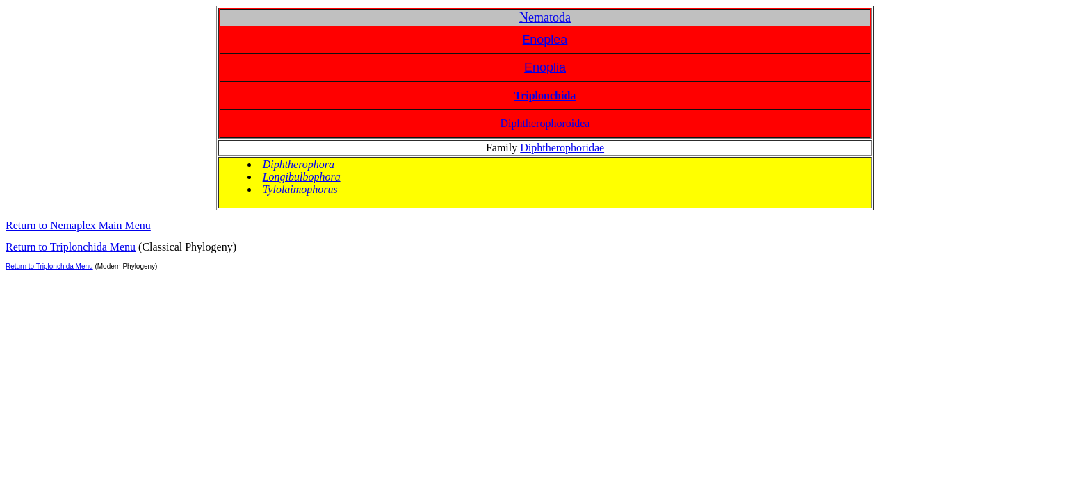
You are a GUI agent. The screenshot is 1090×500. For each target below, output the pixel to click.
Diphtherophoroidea (545, 123)
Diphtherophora (298, 164)
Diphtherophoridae (562, 147)
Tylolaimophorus (300, 189)
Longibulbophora (302, 177)
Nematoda (545, 17)
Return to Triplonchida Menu (71, 247)
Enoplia (545, 67)
